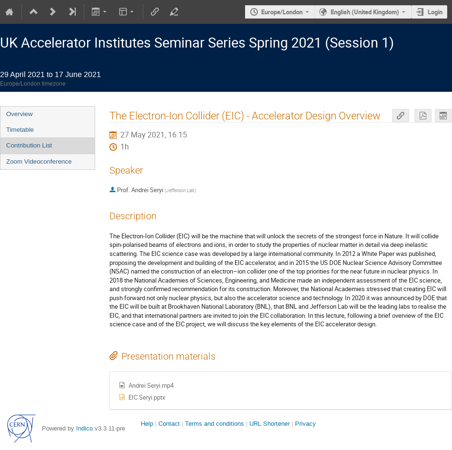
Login (435, 12)
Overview (19, 113)
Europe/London (282, 12)
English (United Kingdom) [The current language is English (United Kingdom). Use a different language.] (365, 12)
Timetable (20, 129)
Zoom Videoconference (39, 161)
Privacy (305, 424)
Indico (84, 428)
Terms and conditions (214, 424)
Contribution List (29, 145)
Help (147, 424)
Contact (169, 424)
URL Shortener (269, 424)
